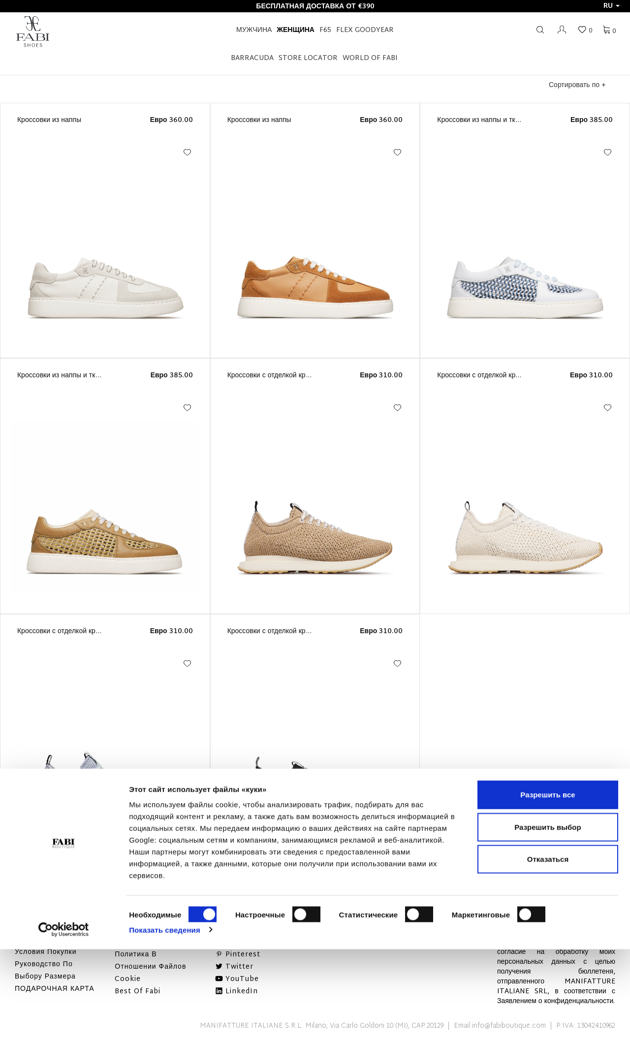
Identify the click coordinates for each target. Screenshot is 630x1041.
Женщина (296, 30)
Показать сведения (164, 1021)
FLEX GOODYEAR (365, 30)
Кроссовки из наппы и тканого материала (503, 120)
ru (611, 6)
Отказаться (547, 951)
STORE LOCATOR (308, 58)
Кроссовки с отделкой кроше (273, 375)
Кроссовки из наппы (49, 120)
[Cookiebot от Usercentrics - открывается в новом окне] (64, 1021)
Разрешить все (547, 886)
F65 (325, 30)
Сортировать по (577, 85)
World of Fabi (370, 58)
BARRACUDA (252, 58)
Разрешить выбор (547, 919)
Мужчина (254, 30)
